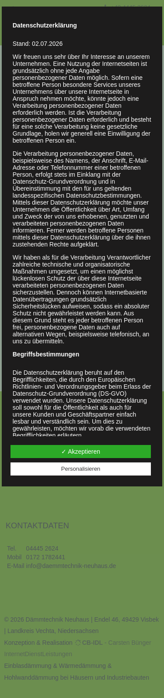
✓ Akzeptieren (80, 451)
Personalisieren (81, 468)
